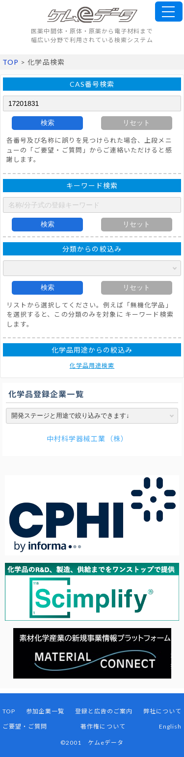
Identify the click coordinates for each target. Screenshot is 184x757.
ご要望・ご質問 (24, 726)
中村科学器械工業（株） (87, 438)
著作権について (102, 726)
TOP (10, 62)
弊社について (162, 711)
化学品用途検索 (92, 365)
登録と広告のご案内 (104, 711)
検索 (47, 122)
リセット (136, 122)
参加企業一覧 (45, 711)
